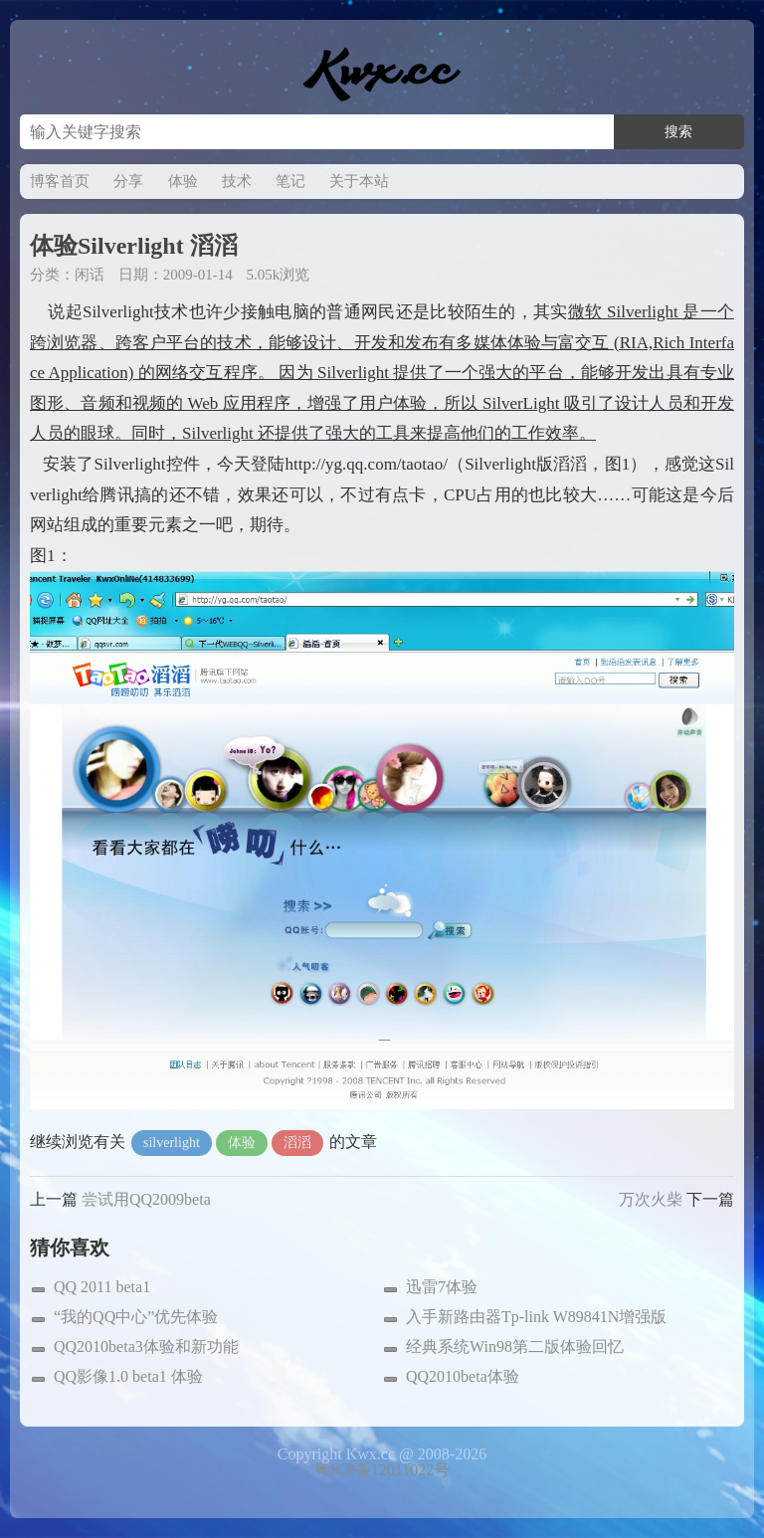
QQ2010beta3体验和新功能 (146, 1346)
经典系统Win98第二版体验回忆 (515, 1346)
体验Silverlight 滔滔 (134, 246)
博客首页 (60, 181)
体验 (183, 181)
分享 (128, 181)
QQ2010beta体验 (462, 1376)
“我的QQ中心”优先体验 (136, 1316)
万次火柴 (650, 1199)
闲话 (89, 275)
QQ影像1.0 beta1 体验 (128, 1376)
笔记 (290, 181)
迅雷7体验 (442, 1286)
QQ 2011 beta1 (102, 1286)
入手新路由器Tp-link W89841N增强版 (536, 1316)
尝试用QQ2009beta (146, 1199)
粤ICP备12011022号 (382, 1469)
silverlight (171, 1142)
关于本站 (359, 181)
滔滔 (297, 1142)
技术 (237, 181)
